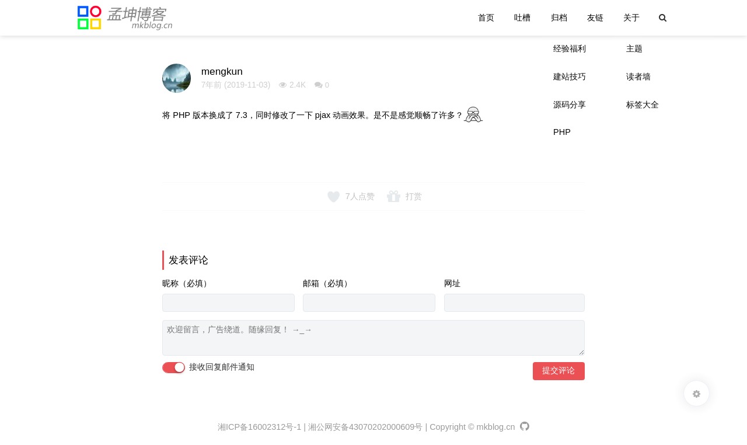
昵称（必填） (186, 283)
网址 (452, 283)
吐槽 (522, 17)
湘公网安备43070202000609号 (365, 427)
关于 (631, 17)
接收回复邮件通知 (208, 367)
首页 (486, 17)
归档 (559, 17)
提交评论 (558, 370)
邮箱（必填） (327, 283)
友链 (595, 17)
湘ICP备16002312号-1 (259, 427)
